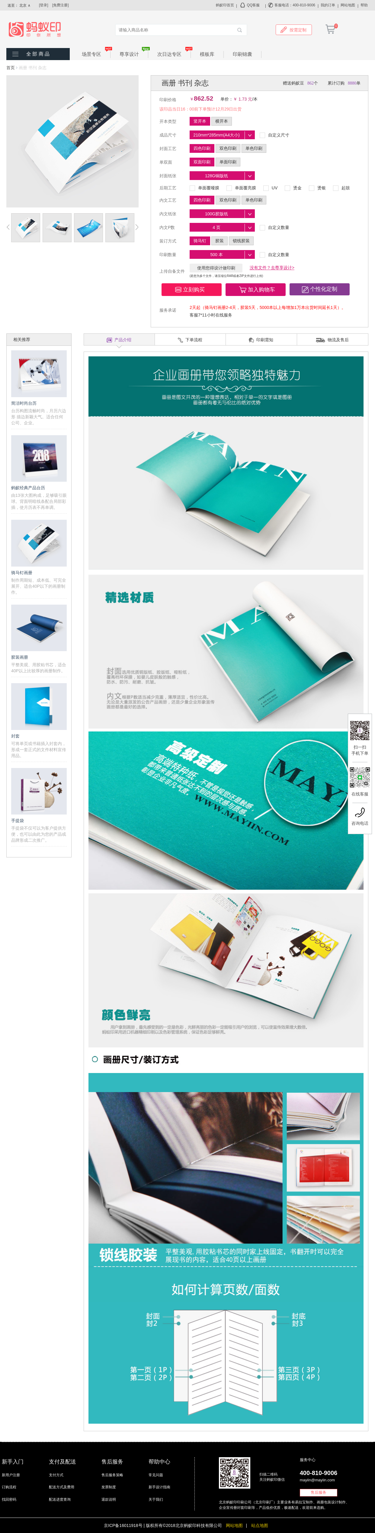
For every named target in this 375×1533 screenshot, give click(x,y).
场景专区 (96, 54)
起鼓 (341, 188)
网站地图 (348, 5)
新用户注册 (11, 1475)
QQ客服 (253, 5)
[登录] (43, 5)
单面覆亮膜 (241, 188)
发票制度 (108, 1487)
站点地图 (259, 1525)
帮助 (364, 5)
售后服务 (318, 1492)
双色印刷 (228, 148)
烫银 (317, 188)
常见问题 (156, 1475)
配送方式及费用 (61, 1487)
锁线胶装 (241, 240)
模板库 (207, 54)
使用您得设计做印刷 (216, 267)
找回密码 (9, 1499)
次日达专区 (174, 54)
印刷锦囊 (242, 54)
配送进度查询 (60, 1499)
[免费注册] (60, 5)
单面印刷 (228, 161)
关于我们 (156, 1499)
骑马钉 (200, 240)
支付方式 (56, 1475)
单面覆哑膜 (204, 188)
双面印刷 (202, 161)
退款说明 (108, 1499)
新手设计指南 (159, 1487)
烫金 (293, 188)
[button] (192, 289)
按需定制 (293, 29)
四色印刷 (202, 148)
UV (270, 188)
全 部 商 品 (38, 53)
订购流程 (9, 1487)
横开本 (221, 121)
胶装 (219, 240)
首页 (10, 67)
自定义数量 (274, 227)
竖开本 (200, 121)
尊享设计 (134, 54)
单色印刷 (253, 148)
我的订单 (328, 5)
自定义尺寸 (274, 135)
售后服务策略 (112, 1475)
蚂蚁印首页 (225, 5)
